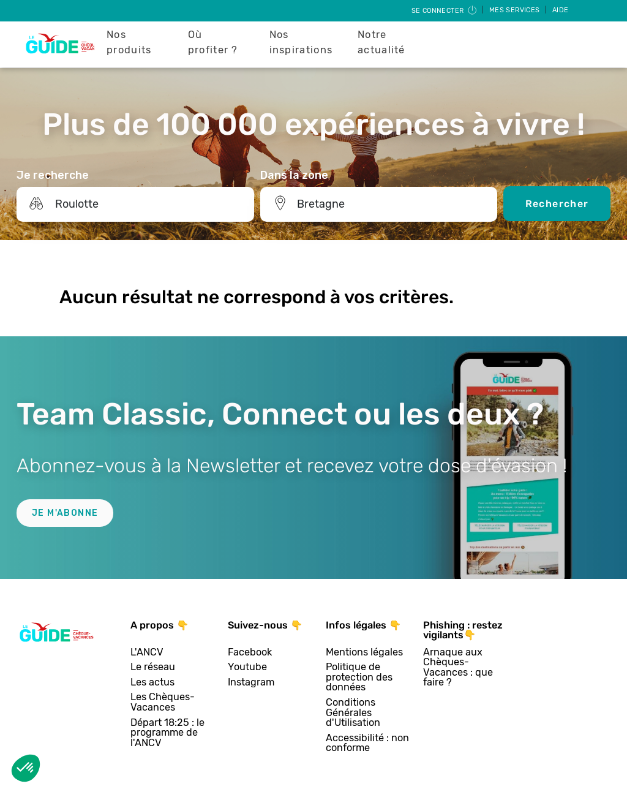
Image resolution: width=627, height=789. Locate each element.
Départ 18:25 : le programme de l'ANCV (167, 733)
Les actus (152, 683)
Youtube (247, 667)
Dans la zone (294, 175)
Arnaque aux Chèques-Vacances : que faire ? (458, 667)
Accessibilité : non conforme (367, 743)
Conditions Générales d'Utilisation (353, 713)
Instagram (251, 683)
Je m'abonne (65, 513)
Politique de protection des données (359, 677)
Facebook (250, 652)
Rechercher (557, 204)
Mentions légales (364, 652)
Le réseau (152, 667)
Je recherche (53, 175)
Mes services (515, 10)
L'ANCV (146, 652)
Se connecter (444, 11)
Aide (560, 10)
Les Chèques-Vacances (162, 702)
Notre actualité (381, 42)
